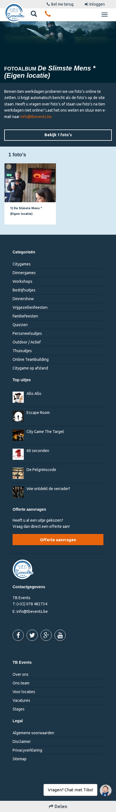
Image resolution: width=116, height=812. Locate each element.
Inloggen (95, 4)
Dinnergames (24, 272)
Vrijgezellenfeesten (30, 307)
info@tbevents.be (36, 116)
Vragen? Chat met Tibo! (103, 788)
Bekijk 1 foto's (58, 135)
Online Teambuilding (31, 359)
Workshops (22, 281)
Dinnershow (23, 298)
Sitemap (20, 759)
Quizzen (20, 325)
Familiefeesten (25, 316)
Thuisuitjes (22, 351)
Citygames (22, 264)
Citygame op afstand (30, 368)
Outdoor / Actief (27, 342)
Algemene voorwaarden (33, 733)
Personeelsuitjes (27, 333)
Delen (58, 806)
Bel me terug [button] (60, 4)
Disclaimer (22, 741)
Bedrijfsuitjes (24, 290)
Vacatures (21, 700)
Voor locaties (24, 691)
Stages (19, 709)
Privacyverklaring (27, 750)
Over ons (21, 674)
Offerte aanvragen (58, 540)
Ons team (21, 683)
